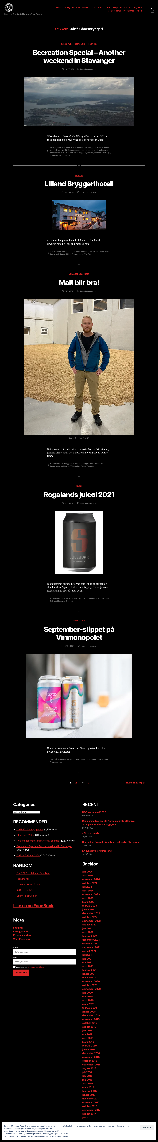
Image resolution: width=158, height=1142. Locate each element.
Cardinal (105, 148)
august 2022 (89, 925)
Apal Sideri (66, 148)
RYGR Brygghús (24, 891)
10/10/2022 (69, 193)
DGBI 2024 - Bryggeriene (29, 830)
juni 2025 (87, 872)
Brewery (92, 45)
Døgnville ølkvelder (26, 897)
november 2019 (91, 1020)
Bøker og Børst (77, 148)
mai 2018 (87, 1081)
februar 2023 (89, 907)
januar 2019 (88, 1050)
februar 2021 (89, 971)
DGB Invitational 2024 (28, 856)
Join (108, 8)
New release (79, 622)
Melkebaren (103, 151)
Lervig (84, 151)
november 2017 (91, 1103)
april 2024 (87, 891)
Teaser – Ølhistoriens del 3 (30, 885)
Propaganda (128, 11)
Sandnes (97, 154)
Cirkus (52, 151)
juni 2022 (87, 929)
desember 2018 (91, 1054)
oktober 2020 (89, 986)
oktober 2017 (89, 1107)
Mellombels (55, 154)
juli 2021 (87, 956)
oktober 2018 (89, 1062)
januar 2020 (89, 1012)
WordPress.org (21, 940)
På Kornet (69, 154)
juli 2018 (87, 1073)
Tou (89, 255)
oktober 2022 (89, 918)
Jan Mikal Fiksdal (79, 253)
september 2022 (91, 922)
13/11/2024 (69, 70)
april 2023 (87, 899)
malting (64, 467)
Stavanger (106, 154)
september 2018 (91, 1065)
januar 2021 (88, 975)
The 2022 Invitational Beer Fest (33, 874)
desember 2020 (91, 978)
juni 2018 (87, 1077)
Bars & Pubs (67, 45)
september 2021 (91, 948)
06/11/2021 (69, 504)
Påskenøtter (22, 880)
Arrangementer (70, 8)
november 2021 (91, 944)
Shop (115, 8)
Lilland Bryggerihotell (79, 185)
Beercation (80, 45)
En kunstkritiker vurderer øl (97, 852)
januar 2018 (88, 1096)
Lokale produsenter (79, 275)
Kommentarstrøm (22, 936)
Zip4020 (66, 156)
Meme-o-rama (114, 11)
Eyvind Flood (67, 253)
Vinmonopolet (56, 156)
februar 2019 (89, 1046)
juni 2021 (87, 959)
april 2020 (87, 1001)
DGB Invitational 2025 (94, 813)
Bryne (99, 148)
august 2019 (89, 1028)
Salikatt (90, 154)
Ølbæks (92, 599)
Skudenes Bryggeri (65, 602)
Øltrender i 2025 (25, 836)
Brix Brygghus (90, 148)
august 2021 (89, 952)
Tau (85, 255)
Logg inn (18, 928)
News (58, 8)
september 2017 (91, 1111)
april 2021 (87, 967)
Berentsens (54, 465)
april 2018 (87, 1084)
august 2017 (89, 1114)
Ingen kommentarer (88, 70)
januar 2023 (88, 910)
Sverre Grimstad (87, 467)
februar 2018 (89, 1092)
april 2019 (87, 1039)
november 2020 (91, 982)
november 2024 (91, 880)
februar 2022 (89, 937)
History (123, 8)
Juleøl (79, 487)
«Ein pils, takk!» (90, 834)
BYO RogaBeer (135, 8)
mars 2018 (88, 1088)
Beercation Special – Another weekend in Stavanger (79, 57)
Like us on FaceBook (33, 906)
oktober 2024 (89, 884)
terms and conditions (36, 968)
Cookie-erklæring (60, 1136)
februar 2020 (89, 1009)
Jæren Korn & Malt (97, 465)
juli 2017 (87, 1118)
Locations (86, 8)
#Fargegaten (55, 148)
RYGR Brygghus (80, 154)
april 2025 (87, 876)
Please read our (28, 968)
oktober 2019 (89, 1024)
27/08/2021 (69, 647)
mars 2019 (88, 1043)
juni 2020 (87, 993)
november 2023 (91, 895)
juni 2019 (87, 1031)
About (139, 11)
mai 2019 (87, 1035)
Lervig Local (93, 151)
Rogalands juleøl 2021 (79, 495)
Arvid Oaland (55, 253)
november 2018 (91, 1058)
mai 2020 (87, 997)
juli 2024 (87, 888)
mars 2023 (88, 903)
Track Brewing (102, 760)
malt (58, 467)
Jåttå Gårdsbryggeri (73, 151)
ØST (62, 154)
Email (15, 958)
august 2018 (89, 1069)
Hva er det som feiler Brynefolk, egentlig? (38, 841)
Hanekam (60, 151)
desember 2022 (91, 914)
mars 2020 (88, 1005)
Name (15, 948)
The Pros (98, 8)
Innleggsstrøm (21, 932)
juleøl (80, 599)
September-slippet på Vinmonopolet (79, 634)
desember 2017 (91, 1099)
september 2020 (91, 990)
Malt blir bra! (79, 283)
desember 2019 (91, 1016)
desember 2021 (91, 940)
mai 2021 (87, 963)
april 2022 (87, 933)
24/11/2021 (69, 292)
